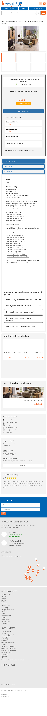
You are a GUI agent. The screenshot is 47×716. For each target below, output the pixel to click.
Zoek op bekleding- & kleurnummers (12, 665)
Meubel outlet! (5, 611)
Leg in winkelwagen (24, 116)
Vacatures (4, 661)
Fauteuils (4, 609)
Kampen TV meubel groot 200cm (17, 260)
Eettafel (3, 622)
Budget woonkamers (7, 615)
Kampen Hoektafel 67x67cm (15, 248)
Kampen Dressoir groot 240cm (16, 254)
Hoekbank (4, 617)
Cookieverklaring (6, 657)
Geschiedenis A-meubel (8, 653)
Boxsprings (4, 613)
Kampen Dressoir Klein (14, 219)
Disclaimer (4, 699)
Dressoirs (4, 618)
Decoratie (4, 628)
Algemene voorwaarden (8, 655)
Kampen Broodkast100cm (15, 258)
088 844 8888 (8, 456)
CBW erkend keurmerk (8, 648)
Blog (2, 663)
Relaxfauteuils (5, 624)
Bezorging (4, 644)
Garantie (4, 646)
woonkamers (11, 21)
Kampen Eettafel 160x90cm (15, 223)
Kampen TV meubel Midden (15, 221)
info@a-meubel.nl (10, 463)
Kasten (3, 603)
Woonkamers (5, 599)
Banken (3, 601)
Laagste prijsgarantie (7, 640)
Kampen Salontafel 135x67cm (16, 225)
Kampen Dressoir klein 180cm (16, 252)
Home (3, 21)
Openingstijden (6, 642)
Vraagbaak (4, 659)
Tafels (3, 607)
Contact (23, 471)
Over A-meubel (9, 8)
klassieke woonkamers (24, 21)
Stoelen (3, 605)
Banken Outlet (5, 626)
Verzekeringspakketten (8, 651)
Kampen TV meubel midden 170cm (18, 262)
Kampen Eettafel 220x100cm (16, 246)
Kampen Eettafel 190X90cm (15, 244)
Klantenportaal (37, 8)
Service (3, 649)
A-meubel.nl (24, 695)
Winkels (23, 8)
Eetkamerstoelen (6, 620)
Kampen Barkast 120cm (14, 256)
